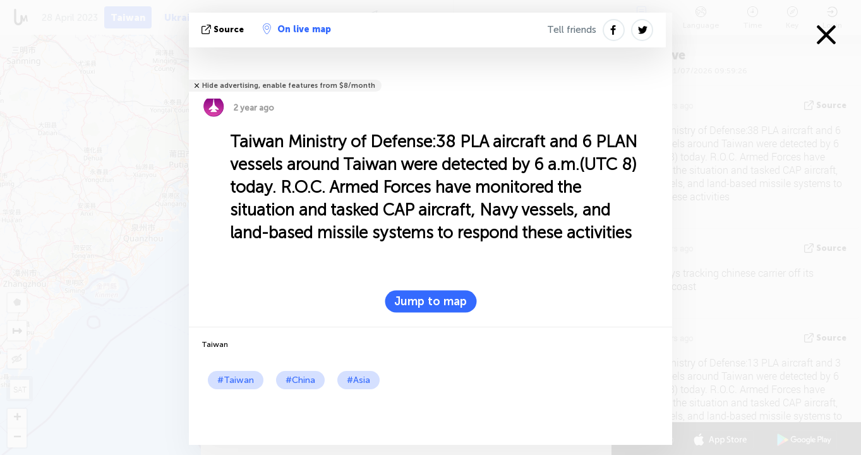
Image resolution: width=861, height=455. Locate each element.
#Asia (358, 380)
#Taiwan (235, 380)
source (224, 29)
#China (300, 380)
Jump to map (430, 301)
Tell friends (571, 29)
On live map (297, 29)
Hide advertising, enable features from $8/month (288, 86)
